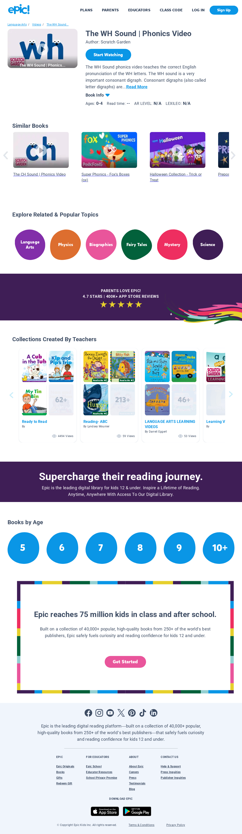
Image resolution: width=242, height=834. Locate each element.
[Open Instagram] (99, 713)
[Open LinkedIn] (153, 713)
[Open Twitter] (121, 713)
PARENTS (110, 10)
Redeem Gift (64, 783)
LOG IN (198, 10)
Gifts (59, 777)
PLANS (86, 10)
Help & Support (171, 766)
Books (60, 772)
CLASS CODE (171, 10)
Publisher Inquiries (173, 777)
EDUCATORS (139, 10)
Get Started (125, 662)
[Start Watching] (108, 55)
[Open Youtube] (110, 713)
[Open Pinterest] (132, 713)
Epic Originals (65, 766)
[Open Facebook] (88, 713)
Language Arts (17, 24)
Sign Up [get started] (224, 10)
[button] (48, 395)
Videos (36, 24)
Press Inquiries (171, 772)
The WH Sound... (58, 24)
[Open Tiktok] (143, 713)
